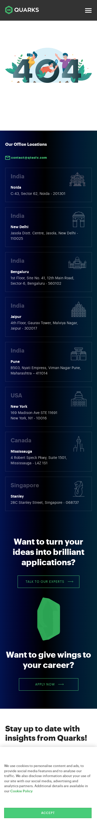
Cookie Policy (21, 791)
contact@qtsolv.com (26, 158)
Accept (48, 813)
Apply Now (49, 684)
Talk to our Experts (49, 581)
